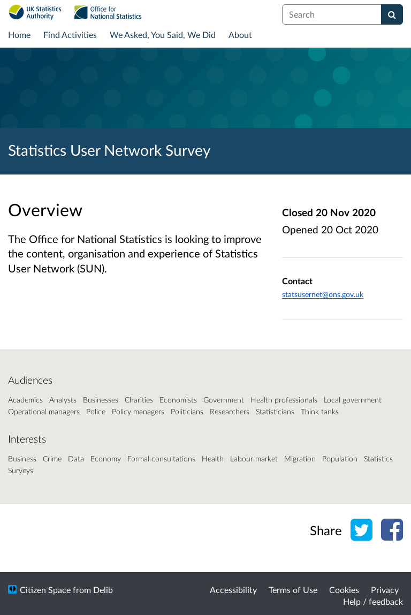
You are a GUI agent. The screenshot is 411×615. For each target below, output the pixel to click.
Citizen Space (45, 589)
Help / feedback (373, 601)
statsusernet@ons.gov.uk (322, 294)
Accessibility (233, 589)
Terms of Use (293, 589)
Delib (103, 589)
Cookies (344, 589)
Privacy (385, 589)
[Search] (392, 14)
